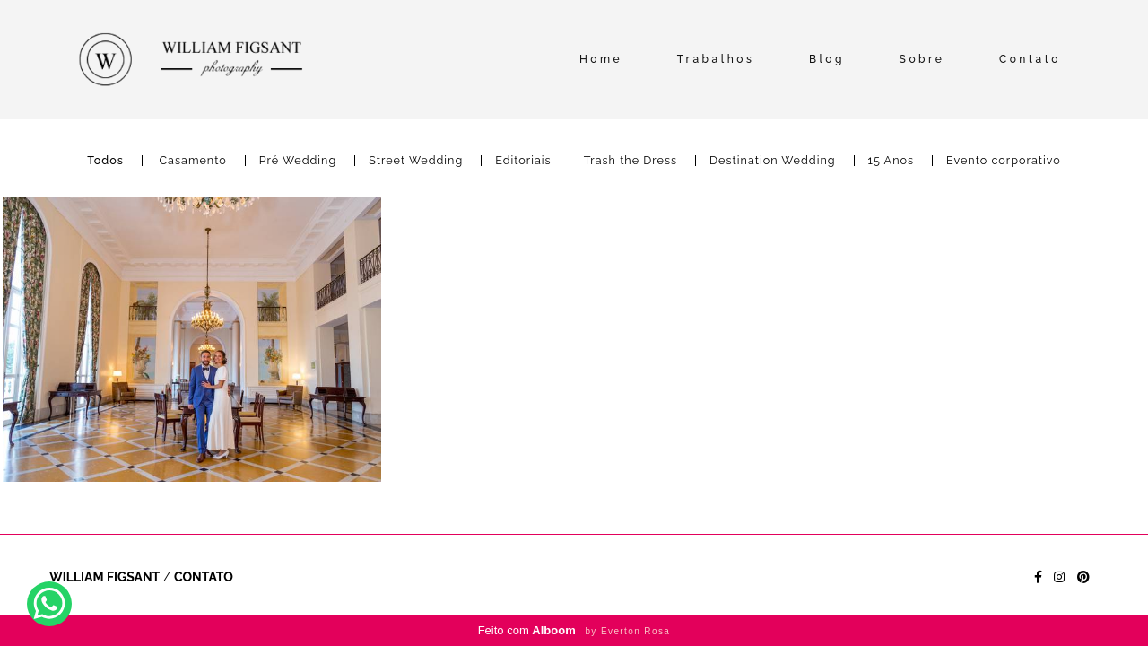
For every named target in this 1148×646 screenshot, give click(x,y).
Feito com (574, 630)
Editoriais (523, 161)
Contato (1030, 59)
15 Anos (891, 161)
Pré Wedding (297, 161)
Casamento (192, 161)
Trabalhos (716, 59)
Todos (105, 161)
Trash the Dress (630, 161)
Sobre (922, 59)
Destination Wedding (772, 161)
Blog (827, 59)
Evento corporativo (1003, 161)
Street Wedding (416, 161)
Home (600, 59)
